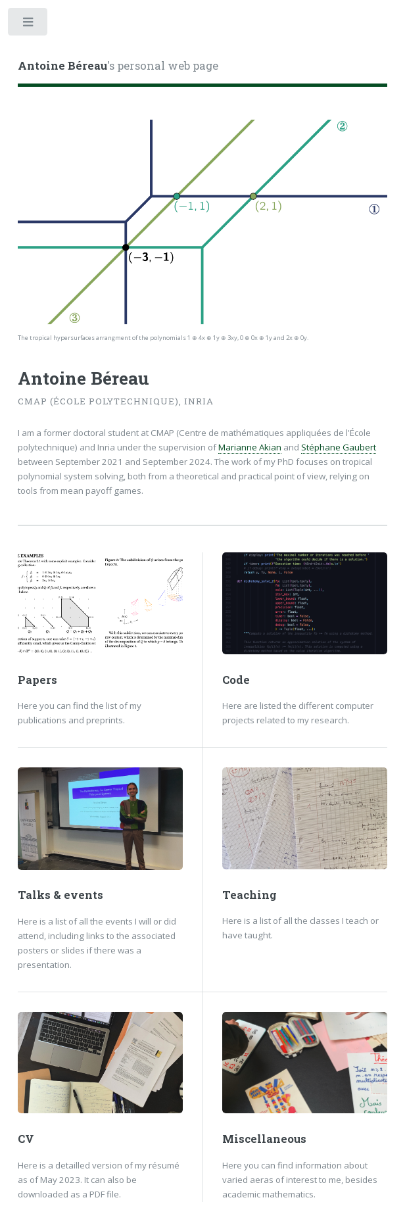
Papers (37, 680)
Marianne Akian (249, 447)
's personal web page (118, 66)
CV (26, 1139)
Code (236, 680)
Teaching (249, 895)
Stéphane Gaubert (338, 447)
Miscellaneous (264, 1139)
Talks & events (60, 895)
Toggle (28, 24)
